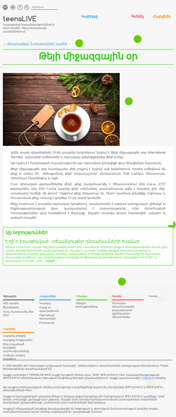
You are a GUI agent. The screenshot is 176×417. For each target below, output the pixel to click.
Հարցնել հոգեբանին (17, 339)
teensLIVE (20, 18)
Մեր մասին (11, 303)
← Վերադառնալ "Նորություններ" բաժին (35, 43)
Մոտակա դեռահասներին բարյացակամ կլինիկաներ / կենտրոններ (123, 310)
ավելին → (51, 261)
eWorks (147, 377)
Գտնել (137, 16)
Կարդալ (89, 16)
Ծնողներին (11, 307)
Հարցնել (161, 16)
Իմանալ (113, 16)
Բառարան (46, 322)
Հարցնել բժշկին (14, 335)
